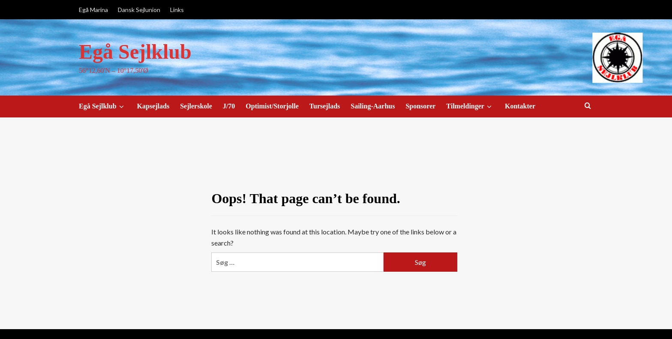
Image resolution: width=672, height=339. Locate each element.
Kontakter (520, 106)
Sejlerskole (196, 106)
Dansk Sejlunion (139, 9)
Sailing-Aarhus (373, 106)
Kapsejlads (153, 106)
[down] (121, 107)
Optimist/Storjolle (272, 106)
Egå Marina (93, 9)
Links (177, 9)
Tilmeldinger (470, 106)
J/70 (229, 106)
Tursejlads (324, 106)
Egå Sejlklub (135, 51)
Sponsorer (420, 106)
